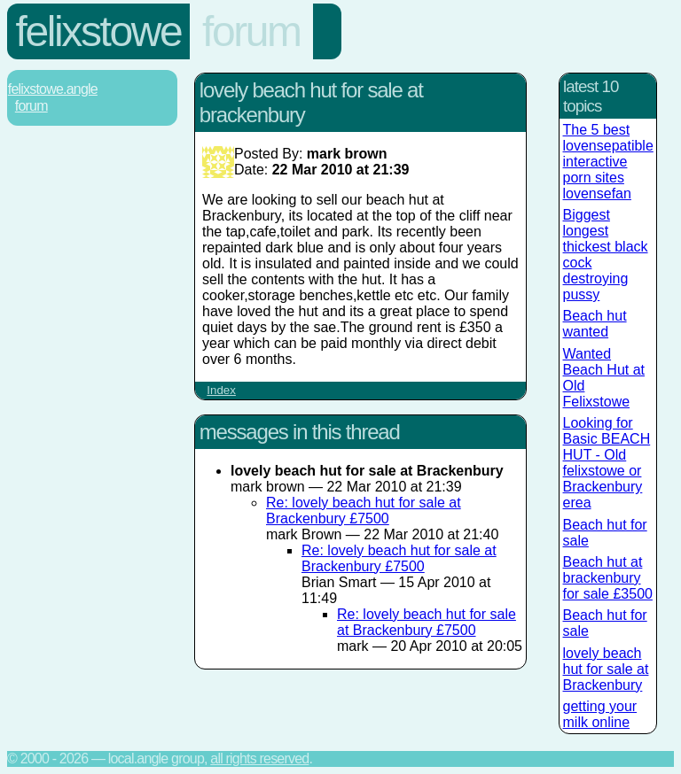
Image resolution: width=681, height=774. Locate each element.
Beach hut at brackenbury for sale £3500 (608, 577)
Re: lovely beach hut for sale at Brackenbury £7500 (363, 510)
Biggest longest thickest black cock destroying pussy (605, 254)
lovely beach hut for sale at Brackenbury (606, 669)
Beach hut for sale (605, 532)
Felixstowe (99, 31)
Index (221, 390)
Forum (251, 31)
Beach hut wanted (595, 323)
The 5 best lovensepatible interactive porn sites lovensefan (608, 161)
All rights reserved (259, 758)
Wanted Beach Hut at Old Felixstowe (604, 377)
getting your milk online (600, 714)
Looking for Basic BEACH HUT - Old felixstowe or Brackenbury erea (607, 462)
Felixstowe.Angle (53, 89)
